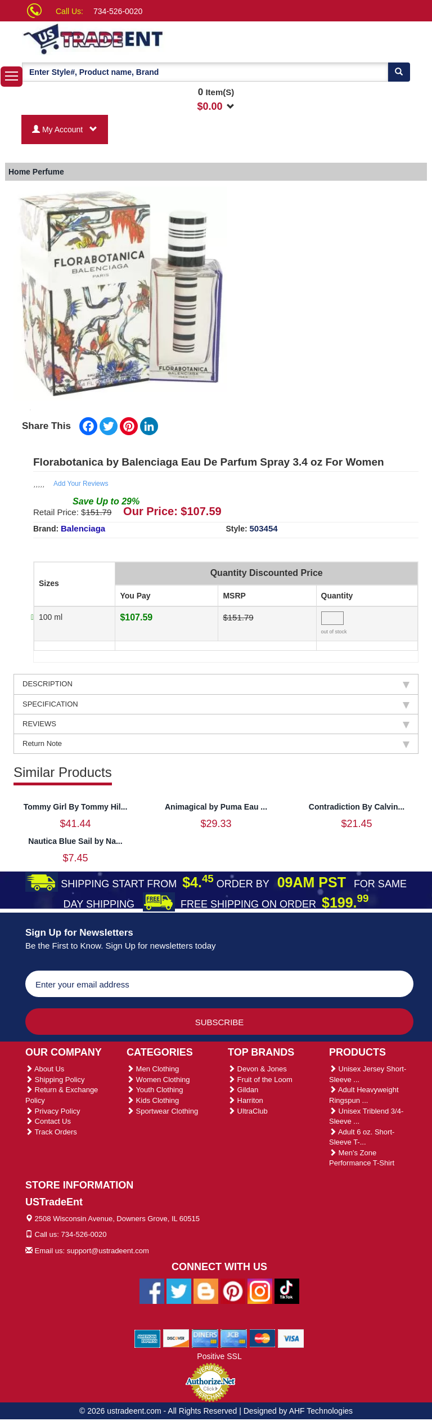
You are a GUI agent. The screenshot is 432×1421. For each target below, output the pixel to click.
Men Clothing (153, 1069)
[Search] (399, 72)
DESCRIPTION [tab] (216, 684)
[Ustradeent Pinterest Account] (232, 1290)
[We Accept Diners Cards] (205, 1337)
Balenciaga (83, 528)
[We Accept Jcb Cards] (233, 1337)
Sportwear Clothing (162, 1111)
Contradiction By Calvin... (356, 806)
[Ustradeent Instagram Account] (260, 1290)
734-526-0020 (117, 11)
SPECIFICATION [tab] (216, 704)
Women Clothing (158, 1079)
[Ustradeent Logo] (131, 38)
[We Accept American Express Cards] (147, 1337)
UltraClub (248, 1111)
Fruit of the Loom (260, 1079)
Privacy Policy (52, 1111)
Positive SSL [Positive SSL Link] (219, 1356)
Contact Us (48, 1121)
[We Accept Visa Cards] (291, 1337)
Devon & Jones (257, 1069)
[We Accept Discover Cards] (176, 1337)
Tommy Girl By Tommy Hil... (76, 806)
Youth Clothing (155, 1089)
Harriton (245, 1100)
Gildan (243, 1089)
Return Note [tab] (216, 743)
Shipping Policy (55, 1079)
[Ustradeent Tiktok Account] (286, 1290)
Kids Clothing (153, 1100)
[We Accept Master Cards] (262, 1337)
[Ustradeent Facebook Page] (152, 1290)
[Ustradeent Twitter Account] (178, 1290)
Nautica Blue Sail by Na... (75, 841)
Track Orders (51, 1132)
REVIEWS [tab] (216, 724)
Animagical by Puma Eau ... (216, 806)
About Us (44, 1069)
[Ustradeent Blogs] (206, 1290)
